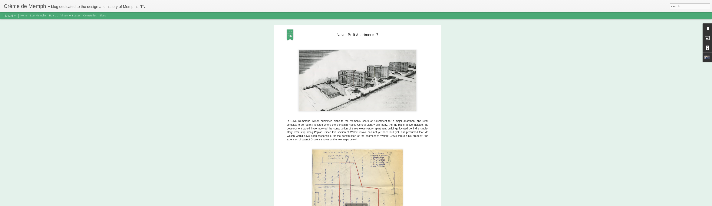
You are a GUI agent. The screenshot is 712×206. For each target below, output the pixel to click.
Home (23, 15)
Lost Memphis (38, 15)
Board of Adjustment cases (65, 15)
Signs (102, 15)
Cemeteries (90, 15)
